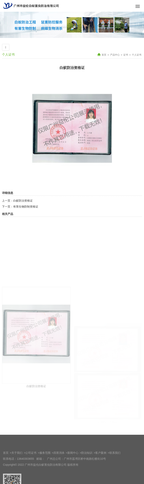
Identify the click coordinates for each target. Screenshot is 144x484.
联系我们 (114, 461)
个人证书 (136, 54)
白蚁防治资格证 (23, 213)
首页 (104, 54)
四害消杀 (59, 461)
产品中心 (115, 54)
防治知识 (86, 461)
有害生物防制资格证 (25, 219)
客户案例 (100, 461)
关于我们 (17, 461)
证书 (125, 54)
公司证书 (30, 461)
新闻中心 (72, 461)
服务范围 (45, 461)
